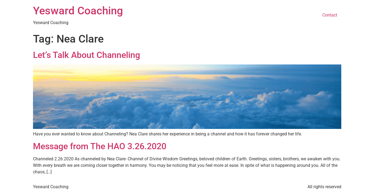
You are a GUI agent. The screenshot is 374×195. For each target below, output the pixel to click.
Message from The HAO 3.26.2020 (99, 146)
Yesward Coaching (78, 10)
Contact (329, 15)
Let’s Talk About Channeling (86, 55)
